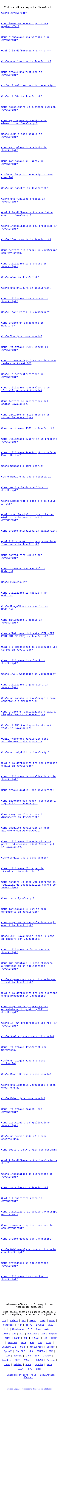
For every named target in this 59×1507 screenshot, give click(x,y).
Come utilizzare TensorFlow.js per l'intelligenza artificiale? (26, 421)
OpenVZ (8, 1465)
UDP (8, 1469)
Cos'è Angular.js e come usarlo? (24, 931)
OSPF (23, 1461)
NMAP (7, 1452)
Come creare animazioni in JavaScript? (29, 575)
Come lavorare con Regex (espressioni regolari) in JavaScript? (28, 870)
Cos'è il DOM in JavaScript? (21, 103)
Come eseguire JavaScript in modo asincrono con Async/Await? (25, 899)
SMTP (39, 1483)
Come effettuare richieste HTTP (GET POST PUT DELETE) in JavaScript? (27, 688)
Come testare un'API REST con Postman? (29, 1249)
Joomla (18, 1469)
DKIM (17, 1474)
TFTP (7, 1478)
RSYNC (39, 1474)
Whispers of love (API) (21, 1489)
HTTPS (28, 1439)
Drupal (40, 1439)
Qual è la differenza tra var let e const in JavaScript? (27, 231)
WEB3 (50, 1439)
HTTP (54, 1452)
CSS (4, 1434)
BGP (37, 1469)
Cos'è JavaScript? (14, 14)
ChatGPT (20, 1465)
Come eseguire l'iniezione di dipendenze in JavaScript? (22, 885)
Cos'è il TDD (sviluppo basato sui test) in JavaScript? (26, 788)
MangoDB (12, 1456)
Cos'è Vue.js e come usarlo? (21, 364)
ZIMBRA (41, 1465)
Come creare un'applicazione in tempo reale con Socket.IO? (28, 391)
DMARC (32, 1434)
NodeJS (13, 1434)
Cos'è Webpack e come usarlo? (22, 505)
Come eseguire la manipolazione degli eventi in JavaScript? (28, 1003)
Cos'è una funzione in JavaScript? (26, 66)
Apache (39, 1478)
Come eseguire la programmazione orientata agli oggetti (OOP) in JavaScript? (24, 1097)
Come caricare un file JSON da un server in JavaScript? (25, 450)
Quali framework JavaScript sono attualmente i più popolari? (24, 803)
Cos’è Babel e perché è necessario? (27, 516)
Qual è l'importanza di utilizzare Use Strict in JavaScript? (29, 703)
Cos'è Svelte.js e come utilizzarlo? (27, 1127)
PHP (20, 1439)
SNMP (17, 1452)
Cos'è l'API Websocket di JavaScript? (28, 731)
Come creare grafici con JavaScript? (27, 857)
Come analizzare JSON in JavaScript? (27, 464)
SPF (51, 1465)
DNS (23, 1434)
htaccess (8, 1439)
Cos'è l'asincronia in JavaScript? (26, 259)
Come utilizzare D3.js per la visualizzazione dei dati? (22, 944)
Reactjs (6, 1474)
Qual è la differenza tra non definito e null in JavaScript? (29, 829)
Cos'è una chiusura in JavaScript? (26, 311)
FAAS (28, 1478)
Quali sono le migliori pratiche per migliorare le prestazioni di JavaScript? (27, 560)
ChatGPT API (9, 1461)
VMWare (28, 1474)
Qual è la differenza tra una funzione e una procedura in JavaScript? (29, 1080)
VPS (31, 1465)
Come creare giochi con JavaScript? (27, 1346)
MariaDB (32, 1447)
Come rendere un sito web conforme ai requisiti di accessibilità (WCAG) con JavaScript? (29, 961)
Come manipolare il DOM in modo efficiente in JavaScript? (24, 988)
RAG (32, 1456)
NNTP (52, 1434)
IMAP (5, 1447)
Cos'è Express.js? (14, 631)
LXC (45, 1452)
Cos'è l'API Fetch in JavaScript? (25, 338)
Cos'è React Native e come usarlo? (26, 1168)
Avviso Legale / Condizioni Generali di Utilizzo (29, 1504)
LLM (6, 1443)
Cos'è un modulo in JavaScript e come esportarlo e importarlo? (28, 758)
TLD (30, 1443)
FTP (43, 1447)
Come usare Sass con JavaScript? (24, 1290)
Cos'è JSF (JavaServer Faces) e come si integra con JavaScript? (27, 1018)
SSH (40, 1456)
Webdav (18, 1478)
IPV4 (49, 1478)
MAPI (42, 1434)
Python (51, 1474)
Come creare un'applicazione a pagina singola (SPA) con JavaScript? (28, 773)
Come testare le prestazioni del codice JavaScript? (24, 436)
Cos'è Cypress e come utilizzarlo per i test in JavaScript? (28, 1066)
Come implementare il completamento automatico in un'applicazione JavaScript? (27, 1049)
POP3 (29, 1483)
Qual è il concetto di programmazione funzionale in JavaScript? (28, 588)
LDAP (20, 1483)
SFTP (23, 1456)
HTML (48, 1456)
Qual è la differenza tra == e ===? (27, 55)
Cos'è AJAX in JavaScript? (20, 300)
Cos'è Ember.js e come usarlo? (23, 1194)
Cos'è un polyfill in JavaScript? (25, 816)
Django (47, 1469)
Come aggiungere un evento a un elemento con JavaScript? (24, 131)
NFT (21, 1447)
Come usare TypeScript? (17, 975)
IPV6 (28, 1469)
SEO (26, 1452)
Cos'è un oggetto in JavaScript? (24, 203)
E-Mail (35, 1452)
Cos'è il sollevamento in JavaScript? (28, 92)
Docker (51, 1461)
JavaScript (36, 1461)
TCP (14, 1447)
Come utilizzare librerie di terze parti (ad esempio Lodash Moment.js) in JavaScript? (27, 916)
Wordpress (18, 1443)
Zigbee (52, 1447)
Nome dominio (44, 1443)
